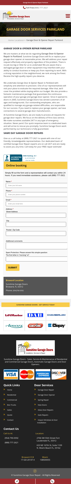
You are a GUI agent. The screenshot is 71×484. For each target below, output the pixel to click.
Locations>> (20, 40)
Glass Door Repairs (45, 410)
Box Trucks (11, 405)
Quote (9, 415)
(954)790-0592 (18, 290)
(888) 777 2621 (52, 481)
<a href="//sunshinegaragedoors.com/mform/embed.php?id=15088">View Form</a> (35, 222)
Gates (9, 410)
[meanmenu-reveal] (68, 15)
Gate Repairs (43, 415)
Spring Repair (43, 400)
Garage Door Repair (46, 390)
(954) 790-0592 (11, 438)
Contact (10, 420)
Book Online (17, 481)
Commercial (12, 400)
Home (11, 40)
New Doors (42, 405)
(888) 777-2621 (41, 7)
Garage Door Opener (46, 395)
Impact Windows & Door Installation (47, 421)
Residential (11, 395)
